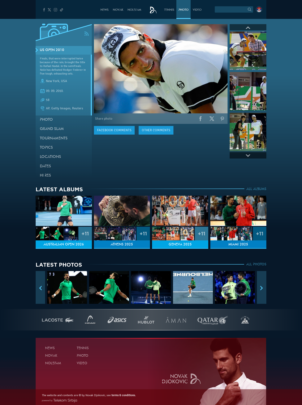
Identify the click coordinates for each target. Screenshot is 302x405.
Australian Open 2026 (64, 244)
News (104, 10)
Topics (46, 148)
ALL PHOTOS (256, 264)
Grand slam (52, 129)
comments (114, 130)
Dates (45, 166)
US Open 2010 (52, 50)
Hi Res (45, 176)
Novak (118, 10)
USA (64, 81)
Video (197, 10)
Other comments (156, 130)
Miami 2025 (238, 244)
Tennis (169, 10)
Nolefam (134, 10)
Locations (50, 157)
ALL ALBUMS (256, 189)
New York (52, 81)
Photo (183, 10)
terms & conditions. (123, 395)
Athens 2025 (122, 244)
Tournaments (54, 138)
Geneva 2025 (180, 244)
